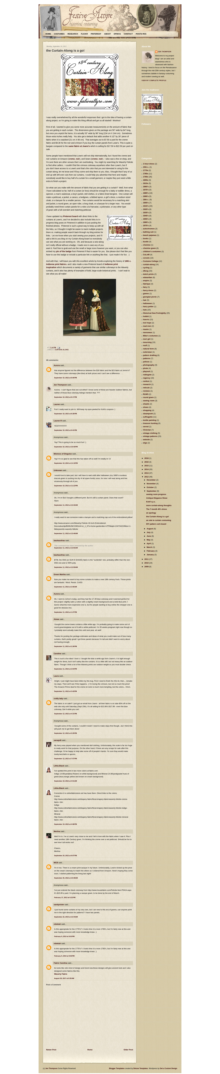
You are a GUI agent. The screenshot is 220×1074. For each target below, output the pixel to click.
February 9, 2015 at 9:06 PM (64, 956)
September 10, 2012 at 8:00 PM (65, 378)
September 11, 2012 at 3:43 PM (65, 691)
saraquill (57, 740)
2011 (146, 559)
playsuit (146, 371)
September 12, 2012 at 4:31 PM (65, 714)
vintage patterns (150, 436)
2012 (146, 477)
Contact (128, 34)
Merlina (57, 831)
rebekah (57, 924)
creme (72, 159)
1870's (146, 190)
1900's (146, 203)
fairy (145, 287)
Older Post (128, 1050)
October (150, 487)
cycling (146, 268)
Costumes (59, 34)
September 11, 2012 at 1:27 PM (65, 612)
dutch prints (148, 274)
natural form (148, 349)
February (151, 551)
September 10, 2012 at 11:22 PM (66, 486)
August (150, 529)
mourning (147, 342)
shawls (146, 404)
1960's (146, 222)
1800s (145, 180)
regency (146, 378)
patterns (146, 358)
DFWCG (117, 34)
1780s (145, 174)
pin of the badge (63, 251)
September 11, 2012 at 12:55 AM (66, 548)
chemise (146, 245)
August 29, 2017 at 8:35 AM (64, 978)
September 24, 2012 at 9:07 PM (65, 855)
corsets (146, 258)
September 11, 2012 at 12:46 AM (66, 533)
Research (73, 34)
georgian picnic (150, 297)
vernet (146, 426)
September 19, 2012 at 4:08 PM (65, 824)
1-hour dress (148, 164)
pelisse (146, 362)
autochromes (149, 229)
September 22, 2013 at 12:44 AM (66, 917)
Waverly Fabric (60, 974)
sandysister (59, 904)
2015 (146, 466)
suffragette (148, 417)
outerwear (147, 352)
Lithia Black (59, 766)
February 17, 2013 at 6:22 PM (64, 897)
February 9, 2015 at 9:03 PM (64, 936)
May (149, 540)
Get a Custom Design (168, 1068)
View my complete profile (154, 80)
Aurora (57, 365)
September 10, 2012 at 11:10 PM (66, 463)
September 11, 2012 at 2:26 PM (65, 646)
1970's (146, 225)
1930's (146, 212)
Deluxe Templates (140, 1068)
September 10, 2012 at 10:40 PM (66, 447)
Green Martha (60, 574)
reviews (146, 391)
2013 (146, 473)
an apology (151, 513)
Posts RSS (141, 34)
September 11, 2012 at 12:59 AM (66, 567)
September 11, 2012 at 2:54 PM (65, 669)
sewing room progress (156, 494)
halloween (147, 303)
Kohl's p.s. (150, 502)
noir (78, 159)
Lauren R (58, 421)
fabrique (146, 284)
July (149, 532)
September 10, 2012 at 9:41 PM (65, 430)
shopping (147, 410)
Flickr (84, 34)
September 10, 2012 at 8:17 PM (65, 397)
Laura (56, 676)
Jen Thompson (60, 385)
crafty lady (58, 698)
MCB (56, 863)
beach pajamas (149, 235)
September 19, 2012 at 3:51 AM (65, 781)
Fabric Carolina (60, 963)
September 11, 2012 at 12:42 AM (66, 505)
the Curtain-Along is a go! (65, 50)
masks (146, 329)
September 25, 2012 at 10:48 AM (66, 878)
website (146, 439)
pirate (145, 368)
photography (148, 365)
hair (144, 300)
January (150, 555)
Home (48, 34)
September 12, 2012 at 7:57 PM (65, 758)
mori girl (146, 339)
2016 (146, 462)
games (146, 293)
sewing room (148, 401)
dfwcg (145, 271)
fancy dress (148, 290)
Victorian (147, 430)
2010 (146, 563)
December (151, 480)
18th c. (146, 199)
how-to (146, 319)
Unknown (58, 470)
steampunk (148, 414)
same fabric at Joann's (79, 146)
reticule (146, 388)
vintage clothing (150, 433)
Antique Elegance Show (156, 498)
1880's (146, 193)
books (145, 238)
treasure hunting (150, 423)
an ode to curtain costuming (158, 520)
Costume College (150, 261)
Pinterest (96, 34)
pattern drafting (150, 355)
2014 (146, 469)
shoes (145, 407)
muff (145, 345)
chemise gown (149, 248)
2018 (146, 458)
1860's (146, 187)
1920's (146, 209)
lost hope (147, 323)
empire (146, 280)
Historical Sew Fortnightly (154, 313)
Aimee (56, 619)
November (151, 484)
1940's (146, 216)
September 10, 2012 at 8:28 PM (65, 414)
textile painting (149, 420)
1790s (145, 177)
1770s (145, 170)
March (150, 547)
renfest (146, 381)
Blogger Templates (116, 1068)
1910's (146, 206)
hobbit (146, 316)
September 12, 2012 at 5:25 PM (65, 733)
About (107, 34)
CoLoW (146, 255)
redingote (147, 375)
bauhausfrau (59, 540)
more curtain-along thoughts (158, 505)
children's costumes (152, 251)
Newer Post (51, 1050)
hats (145, 310)
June (149, 536)
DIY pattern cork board (156, 524)
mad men (147, 326)
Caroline (57, 653)
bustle (145, 242)
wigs (145, 443)
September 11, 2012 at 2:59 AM (65, 587)
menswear (147, 332)
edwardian (147, 277)
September (152, 491)
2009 (146, 567)
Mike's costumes (150, 336)
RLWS (145, 394)
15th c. (146, 167)
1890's (146, 196)
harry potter (148, 306)
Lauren (57, 404)
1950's (146, 219)
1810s (145, 183)
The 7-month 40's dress (156, 509)
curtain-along (62, 349)
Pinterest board (70, 216)
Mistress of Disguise (63, 454)
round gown (148, 397)
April (149, 543)
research (147, 384)
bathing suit (148, 232)
